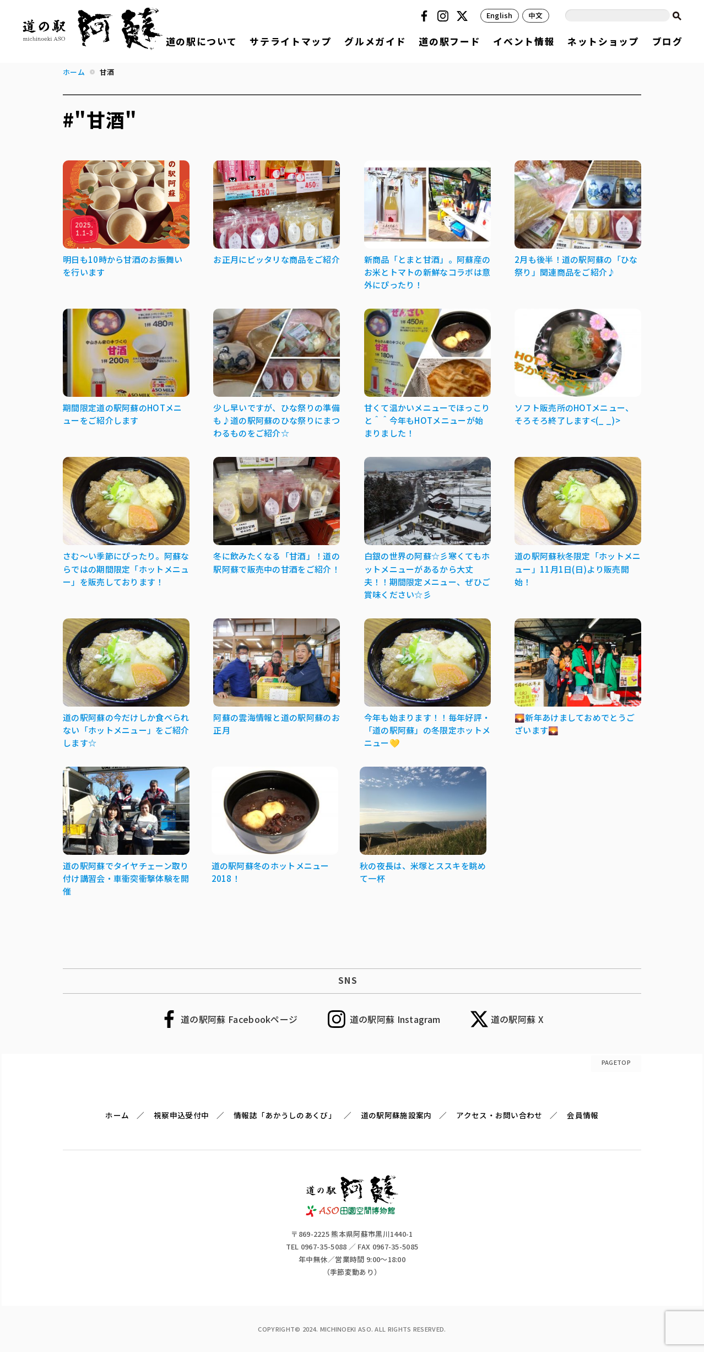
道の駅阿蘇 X (517, 1019)
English (499, 15)
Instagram (444, 16)
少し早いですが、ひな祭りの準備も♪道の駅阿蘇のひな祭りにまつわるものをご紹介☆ (276, 420)
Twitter (464, 16)
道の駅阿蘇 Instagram (395, 1019)
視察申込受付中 (181, 1115)
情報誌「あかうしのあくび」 (285, 1115)
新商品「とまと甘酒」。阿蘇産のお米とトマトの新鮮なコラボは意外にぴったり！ (427, 272)
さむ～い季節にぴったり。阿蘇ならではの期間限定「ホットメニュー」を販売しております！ (126, 568)
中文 (535, 15)
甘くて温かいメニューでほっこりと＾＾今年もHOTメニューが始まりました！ (427, 420)
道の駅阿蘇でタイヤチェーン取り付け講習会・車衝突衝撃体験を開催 (126, 878)
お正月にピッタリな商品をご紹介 (276, 259)
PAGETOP (616, 1062)
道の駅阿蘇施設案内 (396, 1115)
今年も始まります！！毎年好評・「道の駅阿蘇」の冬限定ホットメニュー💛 (427, 730)
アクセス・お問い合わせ (499, 1115)
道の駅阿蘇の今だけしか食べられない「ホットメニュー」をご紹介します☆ (126, 730)
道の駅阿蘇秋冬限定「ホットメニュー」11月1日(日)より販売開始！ (578, 568)
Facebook (426, 16)
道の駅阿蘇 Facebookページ (239, 1019)
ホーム (117, 1115)
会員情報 (582, 1115)
